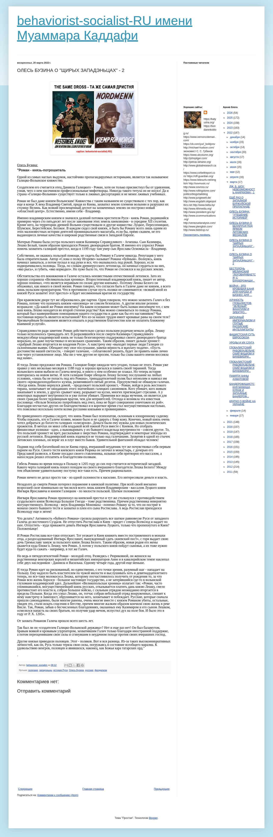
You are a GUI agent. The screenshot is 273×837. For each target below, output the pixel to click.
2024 (230, 122)
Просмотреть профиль (196, 234)
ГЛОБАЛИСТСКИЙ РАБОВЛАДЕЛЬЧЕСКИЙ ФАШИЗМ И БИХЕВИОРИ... (241, 352)
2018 (230, 436)
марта (234, 182)
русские (89, 670)
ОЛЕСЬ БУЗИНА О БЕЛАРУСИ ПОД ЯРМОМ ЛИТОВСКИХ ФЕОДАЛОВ (241, 229)
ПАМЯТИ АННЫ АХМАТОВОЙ (239, 377)
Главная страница (93, 789)
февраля (235, 410)
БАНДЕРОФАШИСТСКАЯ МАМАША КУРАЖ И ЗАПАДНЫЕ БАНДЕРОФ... (241, 390)
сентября (236, 152)
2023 (230, 127)
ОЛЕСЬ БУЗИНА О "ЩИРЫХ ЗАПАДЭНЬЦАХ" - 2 (241, 259)
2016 (230, 446)
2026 (230, 112)
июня (233, 167)
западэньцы (45, 670)
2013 (230, 461)
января (234, 415)
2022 (230, 132)
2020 (230, 426)
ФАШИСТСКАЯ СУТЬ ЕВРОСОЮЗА (242, 336)
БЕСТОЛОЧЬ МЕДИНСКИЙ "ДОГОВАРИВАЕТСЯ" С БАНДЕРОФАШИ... (242, 274)
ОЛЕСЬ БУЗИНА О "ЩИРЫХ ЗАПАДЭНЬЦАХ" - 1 (241, 245)
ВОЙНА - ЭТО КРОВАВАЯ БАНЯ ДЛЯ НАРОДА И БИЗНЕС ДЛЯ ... (241, 290)
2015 (230, 451)
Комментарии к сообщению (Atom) (57, 795)
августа (235, 157)
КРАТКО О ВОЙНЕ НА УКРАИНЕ (242, 403)
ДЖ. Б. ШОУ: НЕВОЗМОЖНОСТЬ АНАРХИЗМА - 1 (242, 189)
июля (233, 162)
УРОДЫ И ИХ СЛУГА (241, 342)
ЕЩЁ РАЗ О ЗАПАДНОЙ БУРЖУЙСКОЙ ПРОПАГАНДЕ (239, 202)
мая (232, 171)
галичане (33, 670)
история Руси (60, 670)
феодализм (101, 670)
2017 (230, 441)
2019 (230, 431)
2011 (230, 471)
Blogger (153, 818)
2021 (230, 422)
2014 (230, 456)
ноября (234, 142)
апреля (234, 177)
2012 (230, 466)
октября (235, 147)
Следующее (25, 789)
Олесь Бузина (76, 670)
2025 (230, 117)
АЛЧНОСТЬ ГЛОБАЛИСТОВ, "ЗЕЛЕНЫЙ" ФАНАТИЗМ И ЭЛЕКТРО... (240, 306)
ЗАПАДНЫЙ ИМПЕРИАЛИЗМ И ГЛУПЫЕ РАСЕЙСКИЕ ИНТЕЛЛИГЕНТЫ (242, 323)
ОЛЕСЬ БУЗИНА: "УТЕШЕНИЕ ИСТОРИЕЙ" (239, 214)
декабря (235, 137)
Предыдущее (162, 789)
